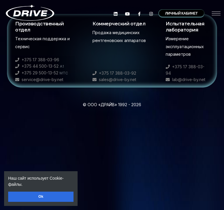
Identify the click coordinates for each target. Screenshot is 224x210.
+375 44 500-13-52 (39, 66)
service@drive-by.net (39, 79)
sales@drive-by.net (114, 79)
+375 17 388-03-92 (114, 73)
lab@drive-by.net (185, 79)
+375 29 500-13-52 (41, 72)
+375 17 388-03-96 (37, 59)
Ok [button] (40, 197)
